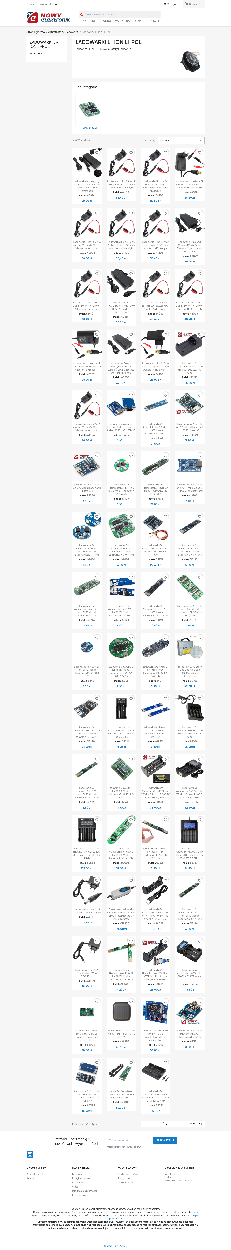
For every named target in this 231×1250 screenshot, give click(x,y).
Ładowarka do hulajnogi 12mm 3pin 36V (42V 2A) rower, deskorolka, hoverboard (87, 186)
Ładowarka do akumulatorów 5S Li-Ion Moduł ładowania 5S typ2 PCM (155, 489)
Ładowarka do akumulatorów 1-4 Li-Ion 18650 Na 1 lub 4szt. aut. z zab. (189, 732)
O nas (139, 21)
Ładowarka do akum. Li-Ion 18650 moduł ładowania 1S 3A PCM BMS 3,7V (155, 853)
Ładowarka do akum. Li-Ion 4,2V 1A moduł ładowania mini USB (190, 1034)
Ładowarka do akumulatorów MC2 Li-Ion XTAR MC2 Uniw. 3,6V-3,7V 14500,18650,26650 (155, 792)
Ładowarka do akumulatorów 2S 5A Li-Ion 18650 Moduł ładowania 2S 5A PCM (155, 428)
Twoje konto (127, 1168)
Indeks (83, 195)
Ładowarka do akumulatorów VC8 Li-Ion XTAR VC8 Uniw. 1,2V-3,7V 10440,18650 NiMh (155, 1096)
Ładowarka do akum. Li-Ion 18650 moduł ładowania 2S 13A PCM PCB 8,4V (87, 1096)
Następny (196, 1124)
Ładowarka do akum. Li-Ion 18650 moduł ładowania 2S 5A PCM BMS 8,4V (155, 732)
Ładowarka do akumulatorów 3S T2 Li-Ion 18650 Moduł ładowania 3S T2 (86, 610)
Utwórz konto (125, 1182)
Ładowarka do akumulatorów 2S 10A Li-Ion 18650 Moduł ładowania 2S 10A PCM (87, 732)
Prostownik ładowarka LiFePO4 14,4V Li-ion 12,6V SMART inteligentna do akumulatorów (121, 914)
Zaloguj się (124, 1178)
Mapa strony (79, 1195)
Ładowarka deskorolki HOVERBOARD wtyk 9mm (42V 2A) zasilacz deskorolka (121, 307)
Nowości (104, 21)
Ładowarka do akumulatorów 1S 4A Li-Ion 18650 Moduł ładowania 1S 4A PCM (189, 914)
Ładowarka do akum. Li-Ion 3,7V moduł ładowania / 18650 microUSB (190, 427)
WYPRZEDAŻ (123, 21)
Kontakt (153, 21)
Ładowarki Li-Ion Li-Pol (44, 44)
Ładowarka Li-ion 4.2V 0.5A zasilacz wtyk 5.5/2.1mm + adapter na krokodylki (155, 186)
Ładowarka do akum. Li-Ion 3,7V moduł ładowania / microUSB (87, 488)
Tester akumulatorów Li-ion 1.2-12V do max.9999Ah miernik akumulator (155, 1035)
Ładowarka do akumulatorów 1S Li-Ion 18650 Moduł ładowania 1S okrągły (121, 489)
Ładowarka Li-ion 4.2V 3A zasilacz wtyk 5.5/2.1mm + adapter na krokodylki (121, 245)
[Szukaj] (120, 14)
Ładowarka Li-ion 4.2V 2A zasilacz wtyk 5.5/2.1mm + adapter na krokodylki (87, 366)
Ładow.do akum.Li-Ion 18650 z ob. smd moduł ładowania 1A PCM (121, 1094)
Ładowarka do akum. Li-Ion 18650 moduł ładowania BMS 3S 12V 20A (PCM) (190, 610)
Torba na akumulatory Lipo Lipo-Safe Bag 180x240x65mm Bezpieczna (190, 671)
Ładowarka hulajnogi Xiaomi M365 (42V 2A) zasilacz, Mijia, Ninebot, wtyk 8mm (189, 246)
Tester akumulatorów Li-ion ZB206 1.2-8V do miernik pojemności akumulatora (87, 1035)
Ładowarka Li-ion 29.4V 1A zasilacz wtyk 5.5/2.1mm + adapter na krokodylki (121, 184)
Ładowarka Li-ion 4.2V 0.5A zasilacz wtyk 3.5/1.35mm (87, 973)
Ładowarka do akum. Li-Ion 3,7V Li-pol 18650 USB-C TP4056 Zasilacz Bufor (190, 488)
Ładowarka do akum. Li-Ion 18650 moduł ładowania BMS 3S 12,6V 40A (121, 792)
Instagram (30, 1154)
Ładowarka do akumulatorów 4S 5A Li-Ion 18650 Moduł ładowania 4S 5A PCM (121, 853)
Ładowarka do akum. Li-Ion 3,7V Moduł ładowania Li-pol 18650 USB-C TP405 (121, 427)
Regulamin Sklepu (81, 1182)
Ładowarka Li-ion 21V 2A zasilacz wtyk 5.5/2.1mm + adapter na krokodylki (155, 305)
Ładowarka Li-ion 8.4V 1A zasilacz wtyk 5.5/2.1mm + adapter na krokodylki (155, 366)
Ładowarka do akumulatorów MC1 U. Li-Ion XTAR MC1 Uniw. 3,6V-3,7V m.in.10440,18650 (155, 914)
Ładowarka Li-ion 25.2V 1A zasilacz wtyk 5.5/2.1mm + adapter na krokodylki (87, 245)
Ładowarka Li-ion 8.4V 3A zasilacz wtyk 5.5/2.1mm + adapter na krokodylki (155, 245)
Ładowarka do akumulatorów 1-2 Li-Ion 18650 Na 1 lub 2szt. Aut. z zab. (189, 368)
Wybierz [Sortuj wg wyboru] (181, 140)
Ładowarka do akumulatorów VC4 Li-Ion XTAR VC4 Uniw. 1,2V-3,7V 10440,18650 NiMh (189, 853)
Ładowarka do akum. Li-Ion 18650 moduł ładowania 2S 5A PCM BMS (87, 671)
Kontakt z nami (34, 1174)
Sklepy (30, 1178)
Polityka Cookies (81, 1178)
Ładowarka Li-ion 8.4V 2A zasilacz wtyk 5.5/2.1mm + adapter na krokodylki (190, 184)
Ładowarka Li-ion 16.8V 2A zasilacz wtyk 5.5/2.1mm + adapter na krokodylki (87, 305)
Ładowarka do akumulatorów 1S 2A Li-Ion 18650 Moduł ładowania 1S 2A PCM (86, 792)
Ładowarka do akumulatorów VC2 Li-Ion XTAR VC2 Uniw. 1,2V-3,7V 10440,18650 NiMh (189, 792)
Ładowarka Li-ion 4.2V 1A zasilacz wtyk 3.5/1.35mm (87, 911)
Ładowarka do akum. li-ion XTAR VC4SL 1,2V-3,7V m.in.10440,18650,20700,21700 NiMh (89, 853)
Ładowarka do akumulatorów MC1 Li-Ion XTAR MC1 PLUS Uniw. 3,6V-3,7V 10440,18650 (155, 974)
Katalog (89, 21)
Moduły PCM (36, 53)
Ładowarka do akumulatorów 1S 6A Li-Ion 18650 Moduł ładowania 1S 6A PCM (189, 550)
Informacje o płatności (84, 1190)
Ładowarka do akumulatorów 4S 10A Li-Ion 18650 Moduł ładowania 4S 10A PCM (121, 550)
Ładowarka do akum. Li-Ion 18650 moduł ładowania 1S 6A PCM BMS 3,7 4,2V (121, 671)
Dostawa (77, 1174)
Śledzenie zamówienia (130, 1174)
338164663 (54, 4)
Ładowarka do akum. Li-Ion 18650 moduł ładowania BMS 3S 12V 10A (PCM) (155, 671)
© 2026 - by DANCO (115, 1245)
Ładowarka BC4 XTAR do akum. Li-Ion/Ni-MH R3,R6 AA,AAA (121, 1034)
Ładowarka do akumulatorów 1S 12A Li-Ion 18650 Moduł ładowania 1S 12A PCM (121, 610)
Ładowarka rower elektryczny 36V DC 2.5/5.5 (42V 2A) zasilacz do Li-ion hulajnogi (121, 368)
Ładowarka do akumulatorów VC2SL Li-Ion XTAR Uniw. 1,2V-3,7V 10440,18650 (121, 732)
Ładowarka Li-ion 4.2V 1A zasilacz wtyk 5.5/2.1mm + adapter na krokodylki (87, 427)
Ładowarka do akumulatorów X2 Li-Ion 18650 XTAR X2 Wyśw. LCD (189, 974)
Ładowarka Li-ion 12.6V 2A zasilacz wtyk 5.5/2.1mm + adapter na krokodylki (190, 305)
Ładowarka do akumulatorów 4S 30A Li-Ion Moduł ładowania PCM (155, 550)
